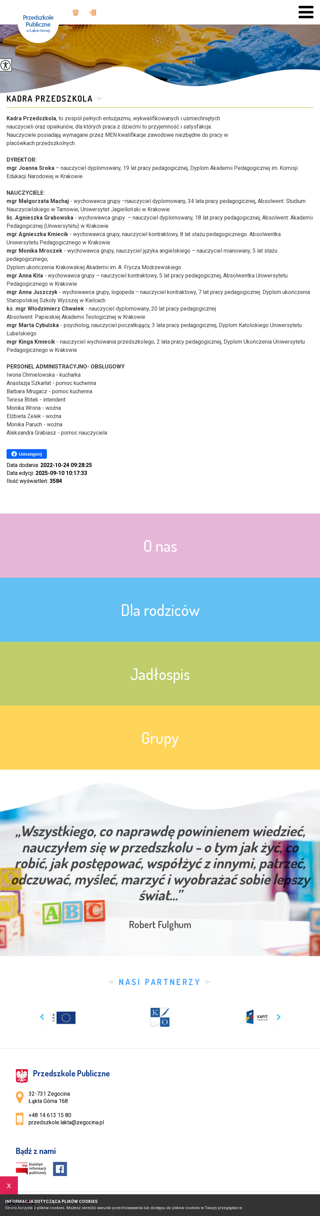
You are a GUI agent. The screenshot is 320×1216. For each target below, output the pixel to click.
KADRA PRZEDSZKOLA (50, 98)
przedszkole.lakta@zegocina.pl (92, 13)
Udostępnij (26, 454)
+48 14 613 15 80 (76, 13)
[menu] (306, 12)
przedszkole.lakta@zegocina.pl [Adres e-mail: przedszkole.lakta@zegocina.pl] (66, 1122)
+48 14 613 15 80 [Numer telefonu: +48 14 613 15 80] (50, 1115)
